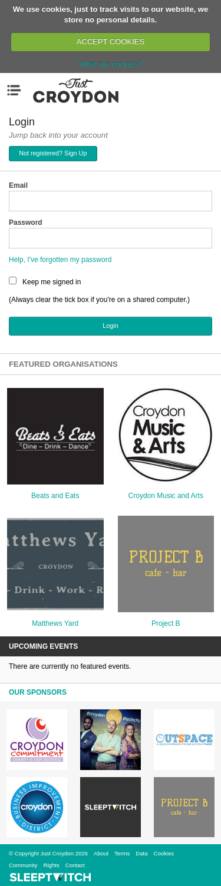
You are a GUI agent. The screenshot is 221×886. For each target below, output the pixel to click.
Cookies (163, 853)
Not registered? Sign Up (53, 153)
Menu (16, 90)
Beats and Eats (55, 496)
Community (23, 865)
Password (25, 222)
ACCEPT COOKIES (110, 41)
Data (141, 853)
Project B (165, 623)
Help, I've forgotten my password (60, 259)
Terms (122, 853)
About (101, 853)
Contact (75, 865)
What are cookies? (111, 63)
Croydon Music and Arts (165, 496)
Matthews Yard (55, 623)
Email (18, 185)
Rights (52, 865)
